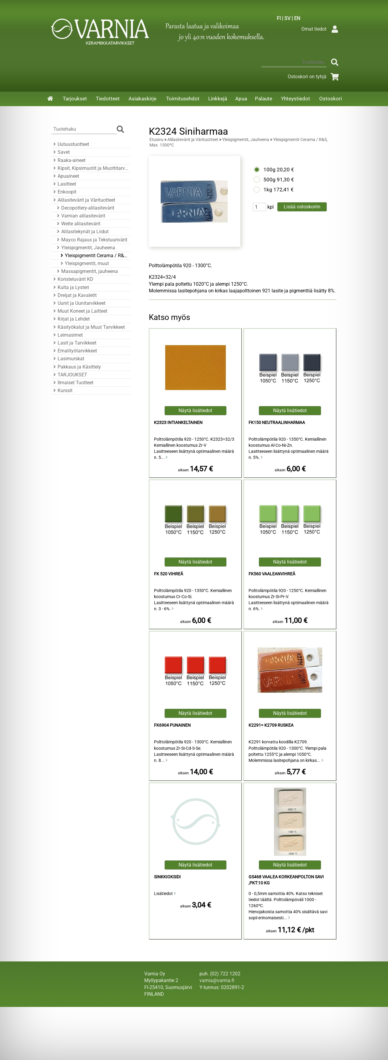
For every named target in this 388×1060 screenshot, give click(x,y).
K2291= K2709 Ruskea (271, 725)
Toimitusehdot (182, 99)
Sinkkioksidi (167, 877)
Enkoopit (64, 192)
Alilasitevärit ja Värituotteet (83, 200)
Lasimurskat (68, 359)
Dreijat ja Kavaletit (74, 295)
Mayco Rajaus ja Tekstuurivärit (91, 240)
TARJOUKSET (69, 375)
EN (297, 18)
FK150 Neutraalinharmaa (277, 422)
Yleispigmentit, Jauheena (85, 248)
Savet (61, 152)
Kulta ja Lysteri (70, 287)
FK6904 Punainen (172, 725)
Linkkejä (217, 99)
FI (279, 18)
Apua (241, 99)
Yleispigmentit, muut (84, 263)
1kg (267, 190)
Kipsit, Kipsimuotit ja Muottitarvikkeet (90, 168)
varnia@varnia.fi (216, 980)
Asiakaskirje (142, 99)
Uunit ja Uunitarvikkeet (78, 303)
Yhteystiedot (295, 99)
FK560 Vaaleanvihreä (272, 574)
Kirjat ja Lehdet (71, 319)
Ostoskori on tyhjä (314, 76)
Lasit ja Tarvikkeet (74, 343)
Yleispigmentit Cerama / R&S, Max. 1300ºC (94, 255)
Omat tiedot (321, 29)
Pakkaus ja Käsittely (76, 367)
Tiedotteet (108, 99)
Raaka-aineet (68, 160)
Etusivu (156, 139)
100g (269, 170)
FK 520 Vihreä (168, 574)
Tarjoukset (75, 99)
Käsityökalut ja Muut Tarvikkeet (88, 327)
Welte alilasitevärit (77, 224)
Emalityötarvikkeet (74, 351)
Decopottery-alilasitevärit (84, 208)
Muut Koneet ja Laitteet (79, 311)
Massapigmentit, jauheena (86, 271)
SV (287, 18)
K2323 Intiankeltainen (178, 422)
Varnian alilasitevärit (80, 216)
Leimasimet (67, 335)
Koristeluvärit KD (72, 279)
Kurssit (62, 390)
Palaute (263, 99)
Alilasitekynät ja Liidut (82, 231)
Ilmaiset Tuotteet (72, 382)
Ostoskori (330, 99)
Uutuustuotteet (70, 144)
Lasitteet (64, 184)
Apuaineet (65, 176)
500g (269, 180)
